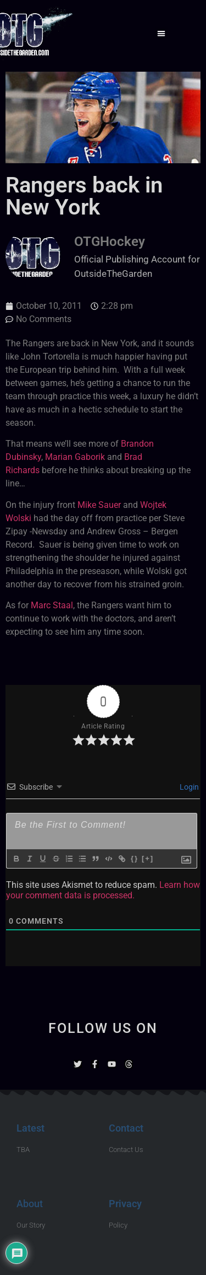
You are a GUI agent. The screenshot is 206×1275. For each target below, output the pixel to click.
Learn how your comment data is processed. (103, 890)
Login (188, 787)
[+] (148, 858)
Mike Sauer (99, 505)
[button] (161, 33)
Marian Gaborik (75, 457)
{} (134, 858)
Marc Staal (52, 605)
